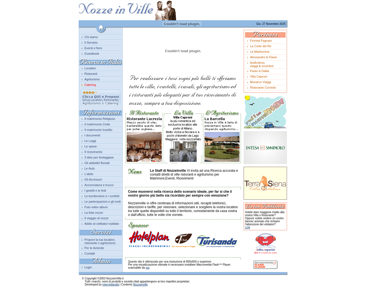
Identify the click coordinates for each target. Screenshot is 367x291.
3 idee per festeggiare (99, 157)
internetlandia (110, 284)
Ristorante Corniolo (263, 87)
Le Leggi (90, 140)
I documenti (92, 135)
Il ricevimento (93, 152)
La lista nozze (93, 212)
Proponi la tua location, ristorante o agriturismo (100, 241)
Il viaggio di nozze (96, 218)
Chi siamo (91, 37)
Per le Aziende (94, 248)
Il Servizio (91, 42)
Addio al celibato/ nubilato (101, 223)
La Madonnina (259, 51)
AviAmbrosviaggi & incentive (262, 64)
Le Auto (89, 168)
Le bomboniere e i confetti (101, 196)
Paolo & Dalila (259, 71)
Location (90, 68)
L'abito (88, 174)
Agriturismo (92, 79)
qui (147, 267)
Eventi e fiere (93, 48)
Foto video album (96, 207)
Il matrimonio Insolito (98, 129)
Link (247, 227)
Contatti (89, 253)
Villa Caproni (258, 76)
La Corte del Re (260, 46)
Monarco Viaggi (260, 82)
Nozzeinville (140, 284)
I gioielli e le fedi (95, 190)
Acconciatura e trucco (99, 185)
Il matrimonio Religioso (99, 118)
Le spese (90, 146)
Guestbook (91, 53)
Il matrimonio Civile (97, 124)
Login (88, 267)
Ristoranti (90, 73)
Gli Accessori (93, 179)
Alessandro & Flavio (263, 57)
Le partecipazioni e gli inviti (102, 201)
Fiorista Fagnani (261, 40)
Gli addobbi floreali (97, 163)
